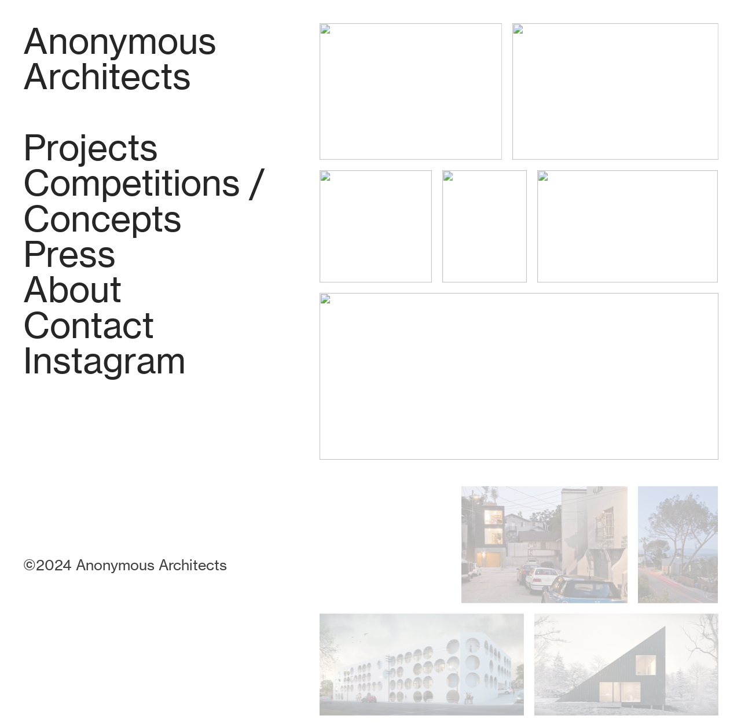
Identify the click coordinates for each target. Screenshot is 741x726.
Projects (90, 147)
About (72, 289)
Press (69, 254)
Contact (88, 325)
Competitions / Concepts (144, 200)
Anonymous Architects (120, 58)
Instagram (104, 360)
